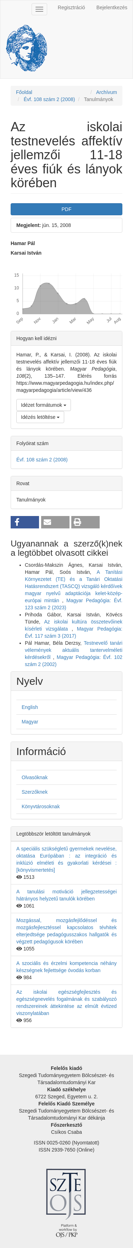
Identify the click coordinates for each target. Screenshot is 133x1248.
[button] (25, 522)
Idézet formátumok (43, 405)
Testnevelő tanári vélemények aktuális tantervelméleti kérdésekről (73, 650)
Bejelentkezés (111, 7)
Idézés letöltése (40, 417)
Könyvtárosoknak (41, 806)
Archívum (106, 92)
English (30, 707)
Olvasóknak (35, 777)
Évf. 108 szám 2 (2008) (49, 99)
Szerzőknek (35, 792)
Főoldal (24, 92)
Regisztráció (71, 7)
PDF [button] (67, 209)
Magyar (30, 722)
